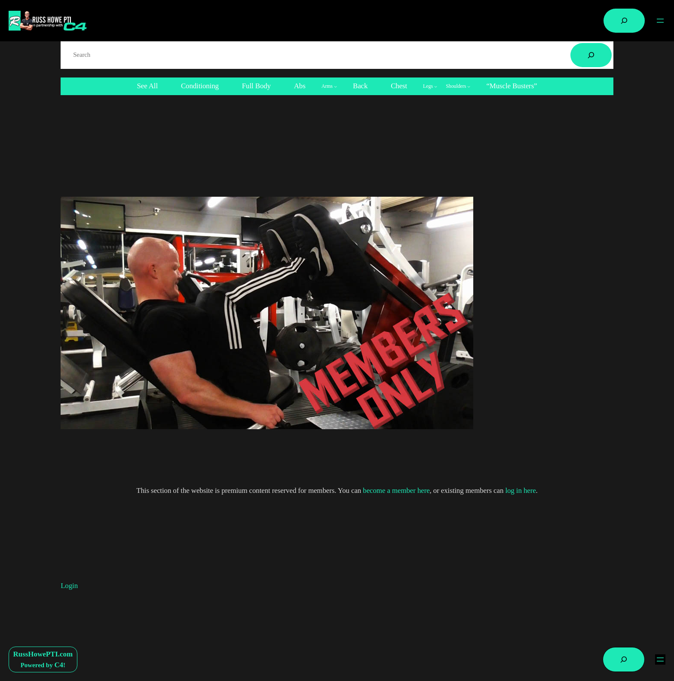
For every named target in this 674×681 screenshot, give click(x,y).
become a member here (396, 490)
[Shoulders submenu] (458, 86)
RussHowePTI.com (43, 654)
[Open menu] (660, 20)
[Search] (591, 55)
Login (69, 586)
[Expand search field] (624, 21)
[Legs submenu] (430, 86)
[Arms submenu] (329, 86)
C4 (58, 665)
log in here (520, 490)
